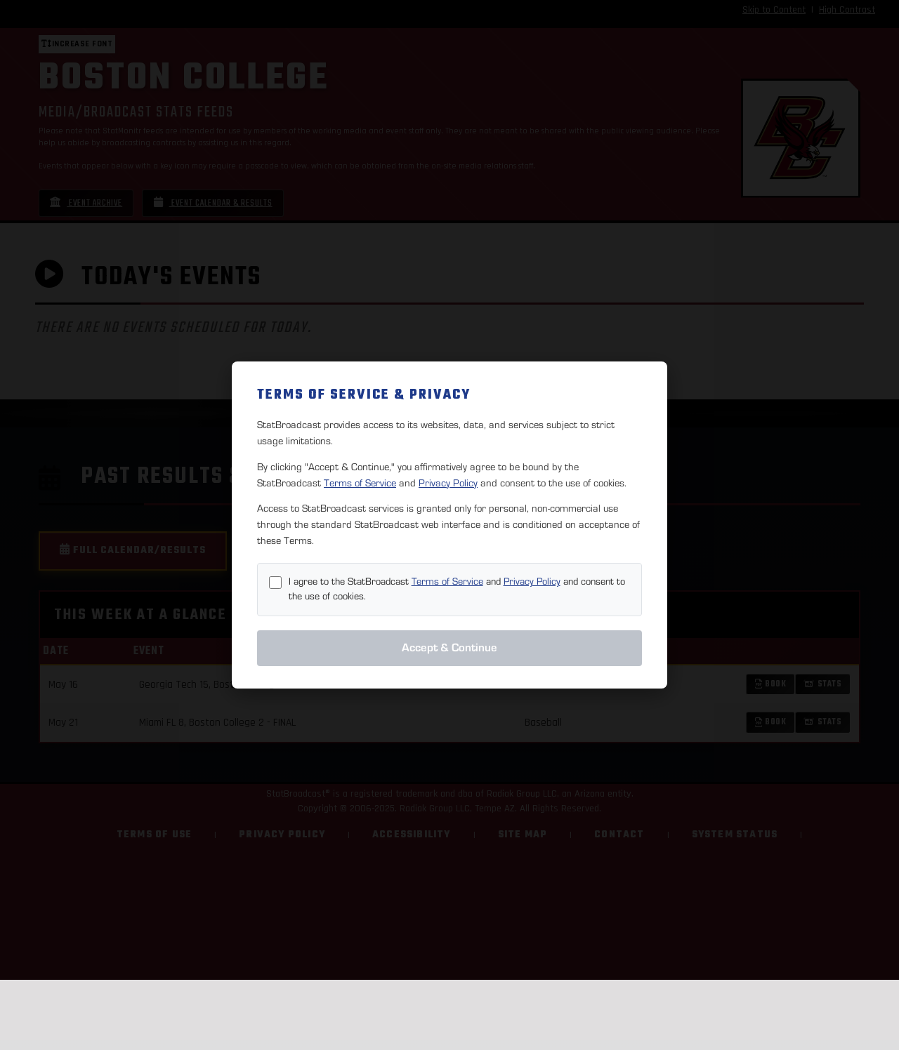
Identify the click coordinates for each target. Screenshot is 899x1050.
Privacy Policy (448, 483)
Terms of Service (360, 483)
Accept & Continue (449, 647)
